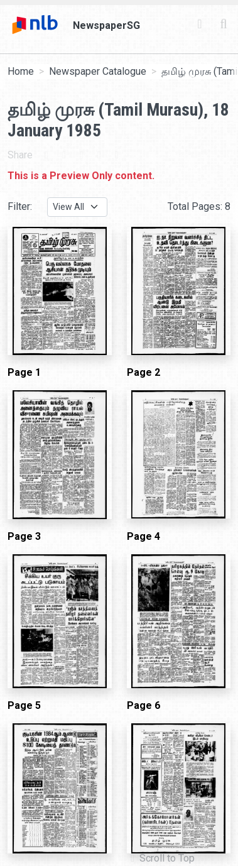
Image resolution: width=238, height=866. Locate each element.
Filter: (20, 206)
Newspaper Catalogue (97, 71)
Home (21, 71)
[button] (162, 858)
